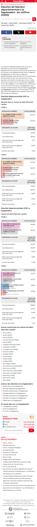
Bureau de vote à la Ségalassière (13, 386)
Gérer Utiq (31, 503)
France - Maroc (7, 443)
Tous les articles (16, 502)
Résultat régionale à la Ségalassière (14, 388)
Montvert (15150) (8, 352)
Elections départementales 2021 (14, 4)
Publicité (31, 500)
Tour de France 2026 (9, 455)
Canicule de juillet (8, 450)
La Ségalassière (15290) (10, 406)
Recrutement (27, 502)
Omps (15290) (7, 356)
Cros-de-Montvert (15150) (11, 340)
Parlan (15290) (7, 359)
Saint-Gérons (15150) (9, 368)
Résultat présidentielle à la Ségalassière (15, 391)
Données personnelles (9, 503)
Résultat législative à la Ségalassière (14, 393)
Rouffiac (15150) (7, 361)
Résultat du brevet (9, 445)
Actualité (6, 422)
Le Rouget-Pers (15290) (10, 349)
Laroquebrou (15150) (9, 347)
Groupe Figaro (16, 505)
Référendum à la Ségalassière (12, 400)
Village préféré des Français (11, 459)
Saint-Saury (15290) (9, 375)
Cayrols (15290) (7, 337)
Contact (8, 502)
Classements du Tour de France (13, 464)
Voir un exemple (29, 422)
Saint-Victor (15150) (9, 378)
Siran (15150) (6, 380)
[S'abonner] (18, 430)
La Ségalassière (24, 46)
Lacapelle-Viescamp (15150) (11, 344)
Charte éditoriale (24, 500)
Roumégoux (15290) (25, 23)
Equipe (17, 500)
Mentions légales (7, 505)
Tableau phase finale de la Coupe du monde (17, 462)
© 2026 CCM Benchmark (27, 505)
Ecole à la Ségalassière (10, 409)
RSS (22, 502)
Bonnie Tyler (7, 457)
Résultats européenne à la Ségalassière (15, 396)
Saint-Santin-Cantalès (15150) (12, 373)
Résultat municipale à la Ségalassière (14, 398)
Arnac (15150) (7, 333)
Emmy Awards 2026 (9, 466)
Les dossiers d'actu (9, 427)
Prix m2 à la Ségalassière (11, 411)
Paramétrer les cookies (21, 503)
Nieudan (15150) (8, 354)
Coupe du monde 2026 (10, 452)
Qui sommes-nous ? (8, 500)
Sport (5, 424)
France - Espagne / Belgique (12, 448)
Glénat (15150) (13, 23)
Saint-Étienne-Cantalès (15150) (12, 366)
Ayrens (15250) (7, 335)
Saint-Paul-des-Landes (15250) (12, 371)
